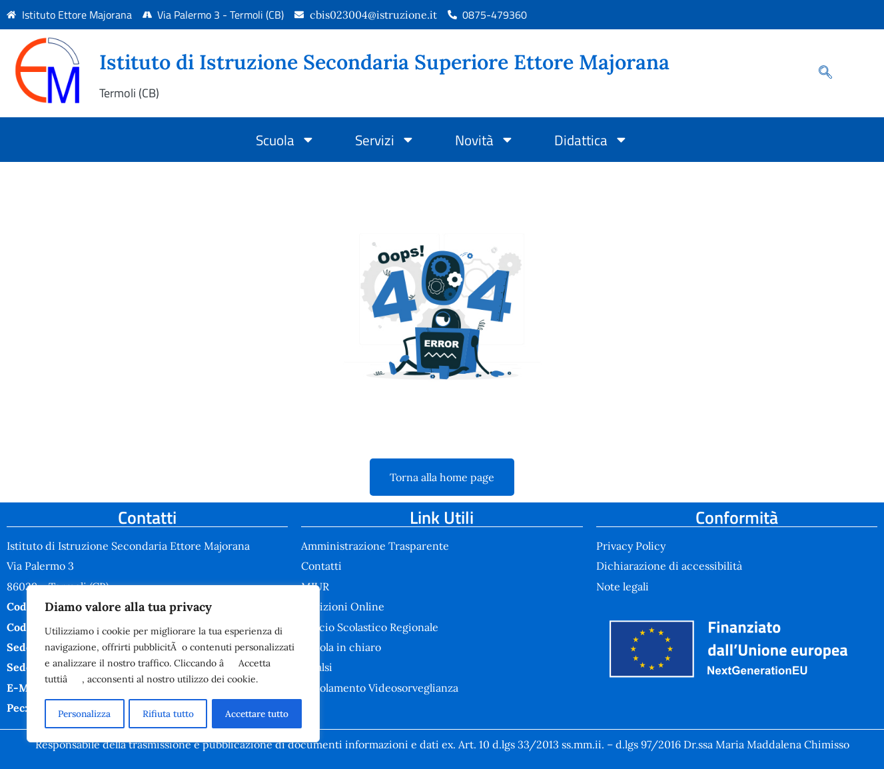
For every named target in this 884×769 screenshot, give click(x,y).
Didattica (591, 139)
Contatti (321, 565)
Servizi (385, 139)
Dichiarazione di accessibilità (669, 565)
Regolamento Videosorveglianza (379, 687)
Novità (484, 139)
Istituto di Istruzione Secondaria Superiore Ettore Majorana (384, 62)
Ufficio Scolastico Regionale (369, 627)
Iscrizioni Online (342, 606)
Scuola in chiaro (341, 647)
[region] (173, 664)
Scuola (285, 139)
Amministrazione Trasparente (375, 545)
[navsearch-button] (818, 73)
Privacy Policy (630, 545)
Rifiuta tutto (167, 714)
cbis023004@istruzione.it (373, 14)
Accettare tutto (256, 714)
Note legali (622, 586)
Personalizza (83, 714)
